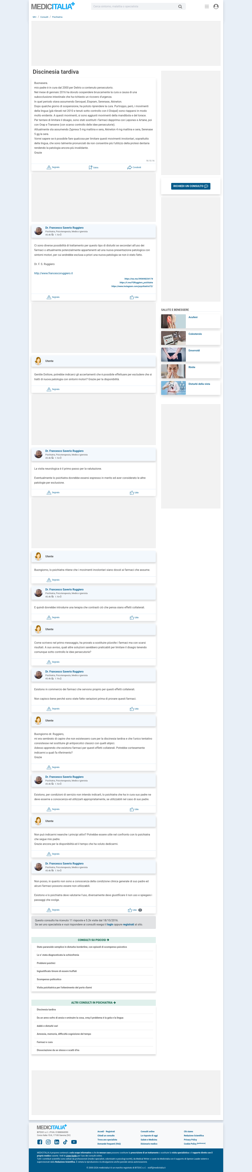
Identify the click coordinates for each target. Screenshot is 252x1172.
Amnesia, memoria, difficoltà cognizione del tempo (64, 1034)
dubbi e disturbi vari (47, 1026)
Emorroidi (194, 350)
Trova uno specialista (107, 1140)
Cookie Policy (190, 1144)
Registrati (110, 1131)
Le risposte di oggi (149, 1135)
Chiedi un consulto (106, 1135)
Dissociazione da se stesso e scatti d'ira (58, 1050)
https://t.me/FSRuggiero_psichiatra (136, 282)
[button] (53, 167)
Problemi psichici (46, 963)
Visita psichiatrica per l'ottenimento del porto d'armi (64, 987)
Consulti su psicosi (93, 940)
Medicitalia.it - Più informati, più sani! (53, 7)
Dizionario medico (149, 1144)
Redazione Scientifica (194, 1135)
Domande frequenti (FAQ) (109, 1144)
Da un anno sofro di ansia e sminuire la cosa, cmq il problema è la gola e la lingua (80, 1017)
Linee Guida (71, 1156)
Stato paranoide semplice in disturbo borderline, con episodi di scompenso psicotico (82, 947)
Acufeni (193, 317)
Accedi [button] (101, 1131)
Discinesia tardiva (46, 1009)
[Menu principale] (206, 6)
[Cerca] (181, 6)
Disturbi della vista (199, 383)
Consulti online (147, 1131)
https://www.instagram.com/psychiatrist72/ (132, 286)
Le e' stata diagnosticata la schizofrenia (58, 955)
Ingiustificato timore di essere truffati (57, 971)
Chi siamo (188, 1131)
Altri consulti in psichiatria (93, 1002)
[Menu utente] (216, 6)
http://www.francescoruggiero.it (53, 273)
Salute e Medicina (149, 1140)
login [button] (110, 924)
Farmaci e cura (45, 1042)
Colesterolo (195, 333)
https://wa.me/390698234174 (138, 278)
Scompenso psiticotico (49, 979)
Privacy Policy (190, 1140)
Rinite (192, 367)
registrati (128, 924)
